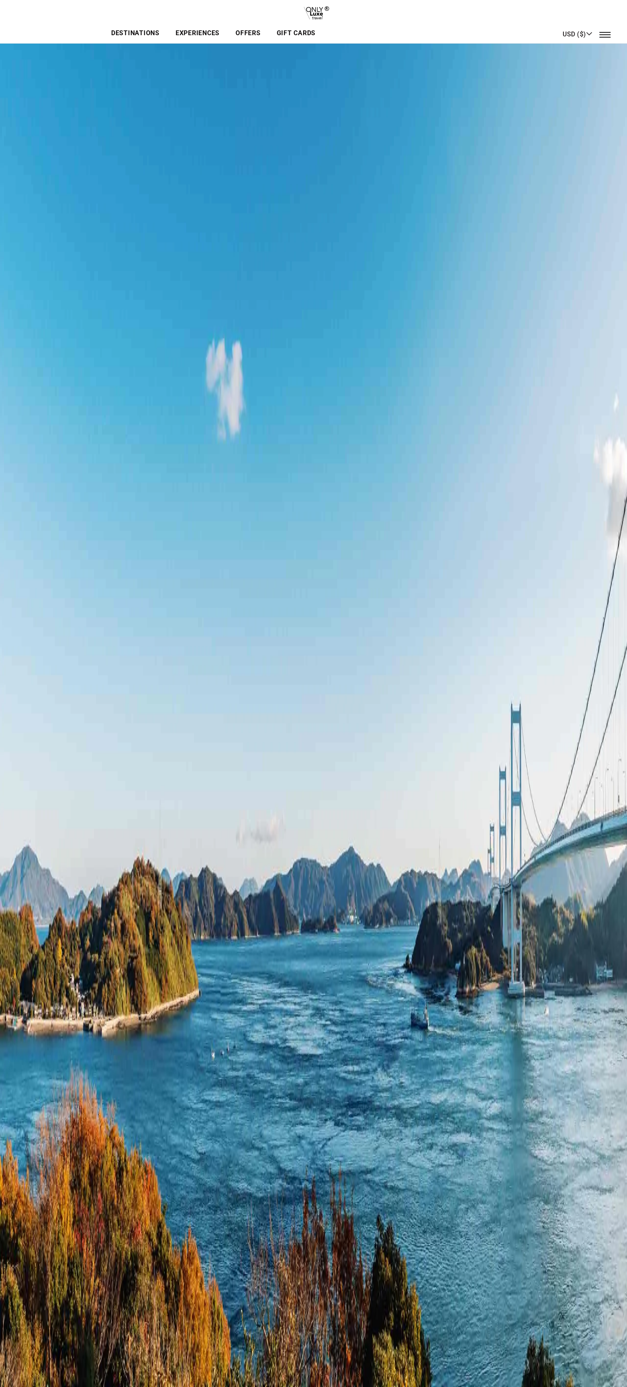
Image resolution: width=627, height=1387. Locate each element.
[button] (577, 26)
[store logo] (313, 10)
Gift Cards (392, 26)
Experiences (299, 26)
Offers (347, 26)
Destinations (240, 26)
